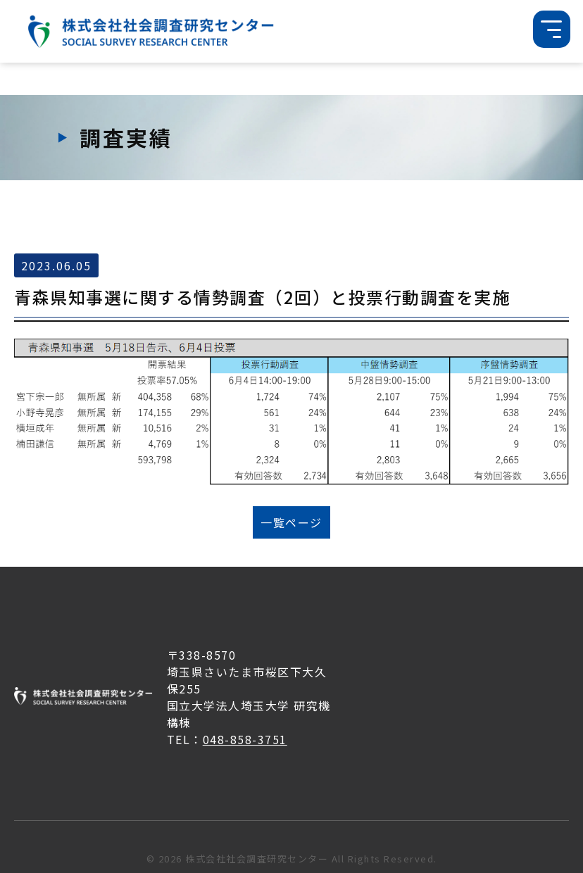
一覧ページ (291, 522)
